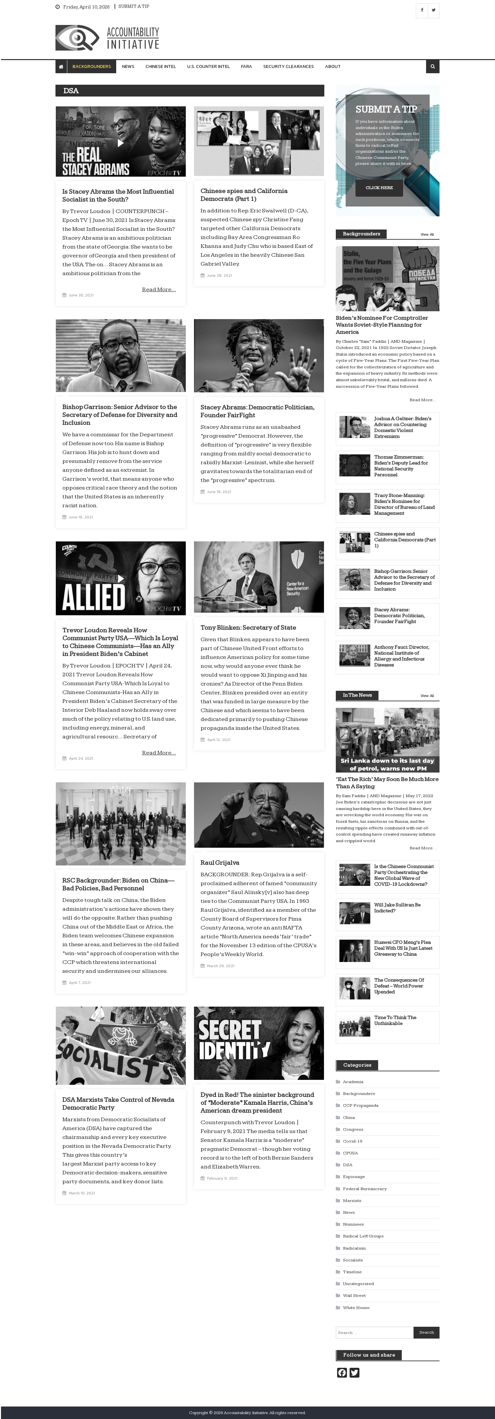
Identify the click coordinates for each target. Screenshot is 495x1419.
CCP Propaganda (360, 1105)
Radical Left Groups (363, 1236)
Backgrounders (92, 66)
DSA (347, 1164)
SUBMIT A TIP (133, 6)
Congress (353, 1129)
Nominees (353, 1224)
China (349, 1117)
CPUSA (350, 1152)
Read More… (159, 289)
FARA (246, 66)
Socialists (353, 1259)
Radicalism (354, 1248)
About (333, 66)
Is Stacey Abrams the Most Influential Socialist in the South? (118, 195)
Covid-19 (352, 1141)
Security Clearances (288, 66)
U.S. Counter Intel (208, 66)
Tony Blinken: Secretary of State (248, 627)
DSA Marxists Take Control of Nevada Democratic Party (118, 1103)
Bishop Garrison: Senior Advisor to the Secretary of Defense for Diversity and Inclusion (119, 414)
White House (356, 1307)
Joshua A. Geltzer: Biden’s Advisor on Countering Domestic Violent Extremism (402, 427)
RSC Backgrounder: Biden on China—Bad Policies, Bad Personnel (118, 884)
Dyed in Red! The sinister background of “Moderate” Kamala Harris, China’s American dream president (257, 1102)
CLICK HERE (379, 187)
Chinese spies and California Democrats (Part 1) (244, 195)
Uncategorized (358, 1283)
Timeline (352, 1271)
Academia (353, 1081)
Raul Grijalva (220, 862)
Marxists (352, 1200)
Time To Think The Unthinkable (395, 1020)
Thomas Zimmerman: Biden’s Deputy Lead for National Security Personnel (401, 465)
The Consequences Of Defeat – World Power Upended (399, 985)
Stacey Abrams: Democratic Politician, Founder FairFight (257, 411)
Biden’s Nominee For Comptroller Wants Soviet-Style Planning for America (382, 324)
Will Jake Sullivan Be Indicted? (397, 907)
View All (427, 234)
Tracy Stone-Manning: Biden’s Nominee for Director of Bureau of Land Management (404, 504)
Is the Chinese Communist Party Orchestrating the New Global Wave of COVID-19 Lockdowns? (404, 875)
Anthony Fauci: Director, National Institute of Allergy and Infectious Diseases (401, 655)
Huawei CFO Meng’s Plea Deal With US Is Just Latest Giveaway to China (403, 948)
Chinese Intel (160, 66)
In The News (357, 695)
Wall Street (354, 1295)
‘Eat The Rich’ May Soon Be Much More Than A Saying (387, 783)
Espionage (354, 1176)
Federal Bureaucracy (365, 1188)
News (128, 66)
